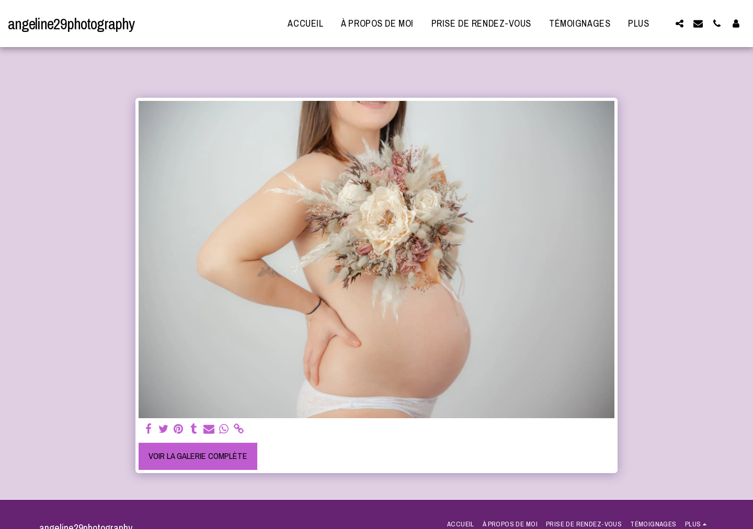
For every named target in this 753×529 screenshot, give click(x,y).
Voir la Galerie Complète (198, 456)
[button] (679, 23)
